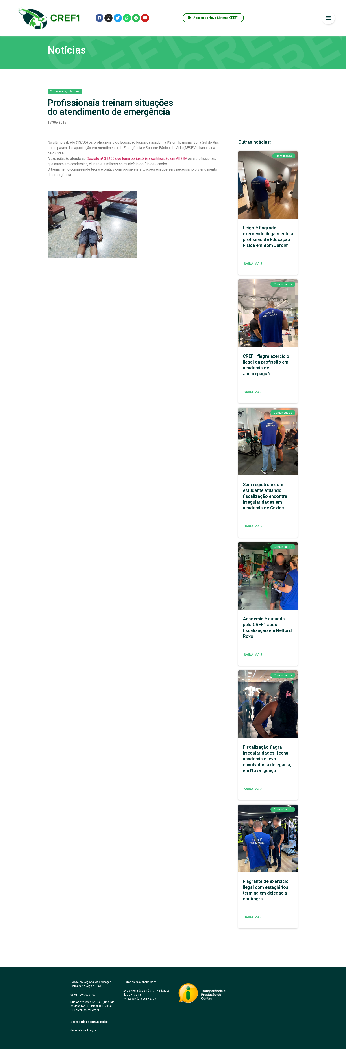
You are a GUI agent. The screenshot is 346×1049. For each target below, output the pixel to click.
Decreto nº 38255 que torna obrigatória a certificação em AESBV (137, 158)
